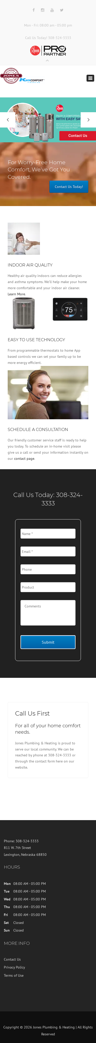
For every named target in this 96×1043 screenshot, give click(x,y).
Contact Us (12, 959)
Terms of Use (14, 975)
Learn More (16, 294)
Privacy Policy (14, 967)
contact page (24, 458)
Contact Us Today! (69, 186)
